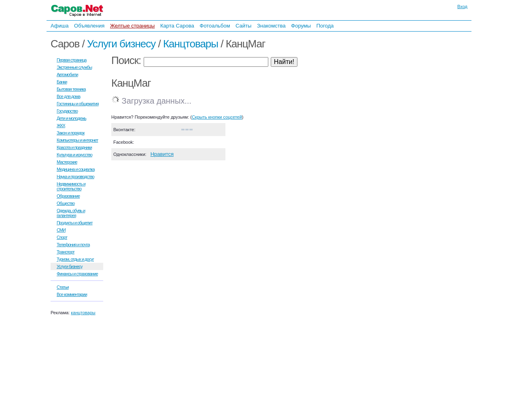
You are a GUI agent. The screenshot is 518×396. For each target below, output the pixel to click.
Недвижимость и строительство (71, 186)
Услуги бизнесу (121, 44)
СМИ (61, 230)
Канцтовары (190, 44)
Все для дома (68, 96)
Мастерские (67, 162)
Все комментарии (72, 294)
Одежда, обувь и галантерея (71, 213)
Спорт (62, 237)
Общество (65, 203)
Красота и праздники (74, 147)
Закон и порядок (71, 132)
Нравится (162, 154)
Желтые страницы (132, 26)
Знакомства (271, 26)
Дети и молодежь (71, 118)
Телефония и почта (73, 244)
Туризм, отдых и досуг (75, 259)
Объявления (89, 26)
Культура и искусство (74, 154)
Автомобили (67, 74)
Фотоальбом (215, 26)
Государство (67, 111)
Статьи (63, 287)
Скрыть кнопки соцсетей (217, 117)
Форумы (301, 26)
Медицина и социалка (76, 169)
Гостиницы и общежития (78, 103)
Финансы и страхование (77, 273)
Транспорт (65, 251)
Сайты (243, 26)
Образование (68, 196)
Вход (462, 6)
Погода (325, 26)
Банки (62, 81)
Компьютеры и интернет (77, 140)
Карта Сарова (177, 26)
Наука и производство (75, 176)
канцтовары (83, 312)
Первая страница (71, 59)
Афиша (59, 26)
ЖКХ (61, 125)
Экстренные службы (74, 67)
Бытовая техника (71, 89)
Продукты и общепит (75, 222)
